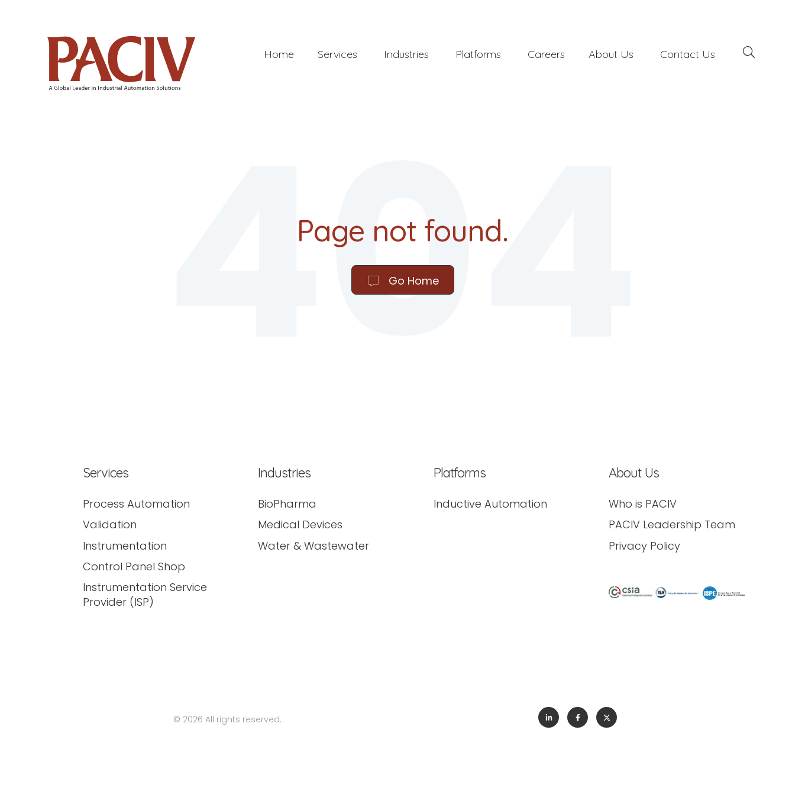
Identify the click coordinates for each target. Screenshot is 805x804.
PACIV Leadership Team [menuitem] (672, 524)
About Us (611, 54)
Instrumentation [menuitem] (125, 545)
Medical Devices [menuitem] (300, 524)
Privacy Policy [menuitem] (644, 545)
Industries (406, 54)
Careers (546, 54)
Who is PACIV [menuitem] (643, 503)
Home (279, 54)
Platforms (478, 54)
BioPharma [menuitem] (287, 503)
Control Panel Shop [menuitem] (134, 566)
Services (337, 54)
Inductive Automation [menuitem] (490, 503)
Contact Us (687, 54)
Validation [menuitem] (110, 524)
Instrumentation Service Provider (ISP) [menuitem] (145, 594)
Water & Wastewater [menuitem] (313, 545)
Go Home (403, 280)
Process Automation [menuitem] (136, 503)
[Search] (749, 53)
